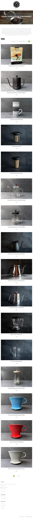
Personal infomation (3, 505)
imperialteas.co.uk (3, 488)
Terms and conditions (28, 516)
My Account (2, 503)
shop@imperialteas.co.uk (5, 487)
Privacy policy (21, 516)
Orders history (3, 508)
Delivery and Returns (3, 498)
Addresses (2, 506)
